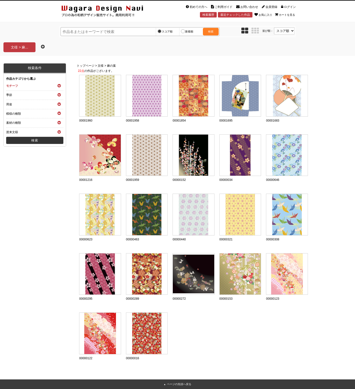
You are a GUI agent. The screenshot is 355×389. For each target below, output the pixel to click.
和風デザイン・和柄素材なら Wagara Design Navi (106, 11)
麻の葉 (111, 65)
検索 (210, 31)
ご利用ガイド (221, 7)
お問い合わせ (247, 7)
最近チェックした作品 (235, 14)
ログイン (288, 7)
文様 (101, 65)
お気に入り (263, 14)
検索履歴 (208, 14)
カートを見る (285, 14)
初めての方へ (196, 7)
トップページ (85, 65)
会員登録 (269, 7)
